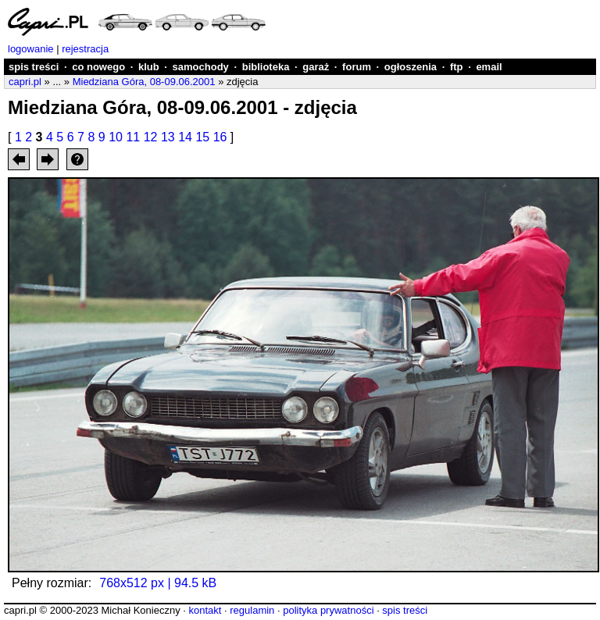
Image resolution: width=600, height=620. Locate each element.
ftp (456, 67)
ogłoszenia (410, 67)
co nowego (98, 67)
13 (168, 137)
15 (202, 137)
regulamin (252, 610)
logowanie (31, 49)
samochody (201, 67)
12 (151, 137)
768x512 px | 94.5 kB (157, 583)
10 (116, 137)
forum (356, 67)
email (489, 67)
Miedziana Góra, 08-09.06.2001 (144, 81)
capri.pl (25, 81)
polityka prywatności (328, 610)
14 (185, 137)
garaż (315, 67)
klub (148, 67)
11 (133, 137)
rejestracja (85, 49)
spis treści (34, 67)
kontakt (204, 610)
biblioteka (266, 67)
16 (220, 137)
